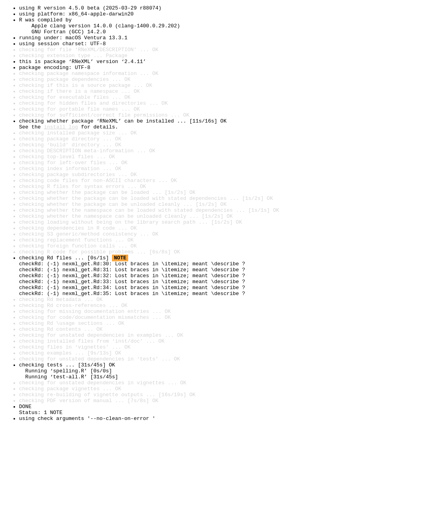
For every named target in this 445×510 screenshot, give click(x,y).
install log (61, 151)
